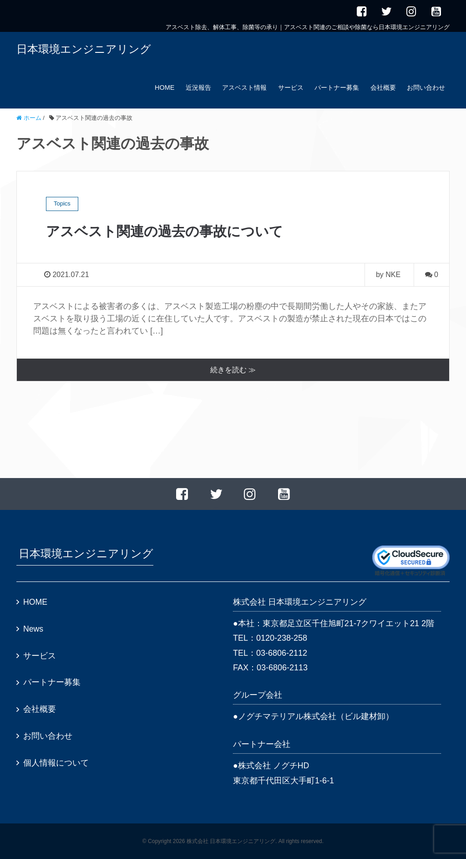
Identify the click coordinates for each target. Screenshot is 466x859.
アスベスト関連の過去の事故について (172, 231)
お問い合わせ (426, 87)
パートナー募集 (336, 87)
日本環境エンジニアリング (83, 49)
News (33, 629)
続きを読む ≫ (233, 370)
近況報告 (198, 87)
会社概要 (383, 87)
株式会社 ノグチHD (273, 765)
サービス (291, 87)
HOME (164, 87)
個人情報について (56, 763)
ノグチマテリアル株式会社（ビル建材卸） (316, 716)
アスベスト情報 (244, 87)
